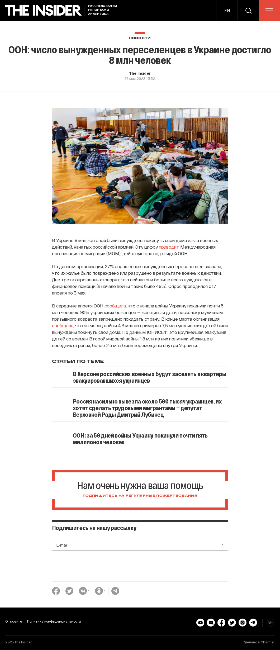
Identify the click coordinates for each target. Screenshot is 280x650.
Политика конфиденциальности (54, 621)
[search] (248, 10)
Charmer (268, 642)
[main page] (43, 10)
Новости (140, 38)
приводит (169, 246)
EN (227, 10)
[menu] (269, 10)
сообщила (115, 305)
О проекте (13, 621)
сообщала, (63, 325)
